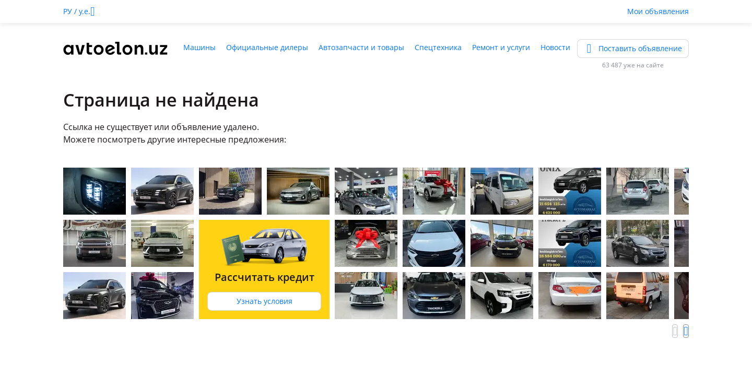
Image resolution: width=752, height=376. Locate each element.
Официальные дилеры (267, 47)
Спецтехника (438, 47)
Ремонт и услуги (501, 47)
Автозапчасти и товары (361, 47)
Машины (199, 47)
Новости (555, 47)
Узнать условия (264, 301)
